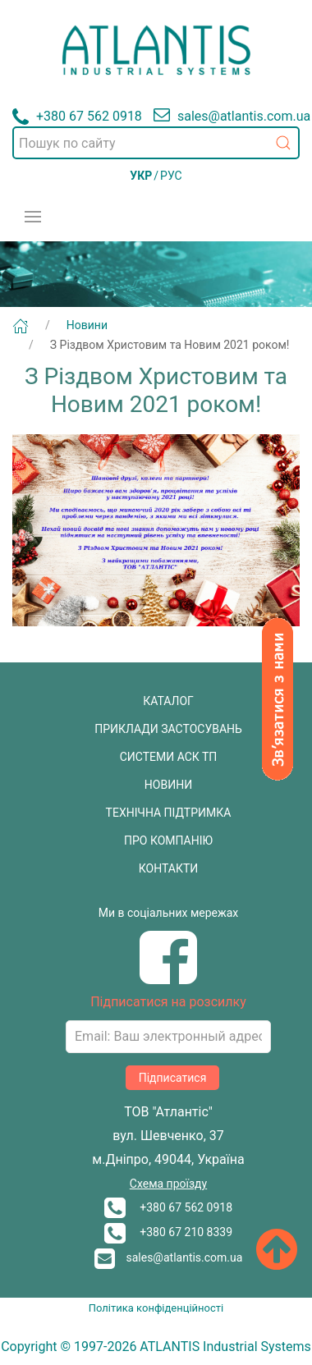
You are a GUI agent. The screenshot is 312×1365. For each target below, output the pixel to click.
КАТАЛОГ (168, 701)
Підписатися (173, 1077)
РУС (171, 175)
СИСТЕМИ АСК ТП (169, 756)
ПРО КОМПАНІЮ (168, 840)
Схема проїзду (168, 1183)
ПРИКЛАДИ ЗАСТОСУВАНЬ (168, 728)
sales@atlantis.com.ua (168, 1257)
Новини (87, 325)
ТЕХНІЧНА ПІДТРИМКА (169, 812)
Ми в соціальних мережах (169, 912)
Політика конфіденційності (156, 1308)
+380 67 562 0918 (168, 1207)
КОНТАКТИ (169, 868)
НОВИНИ (168, 784)
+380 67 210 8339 (168, 1232)
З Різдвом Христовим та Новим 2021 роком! (170, 344)
